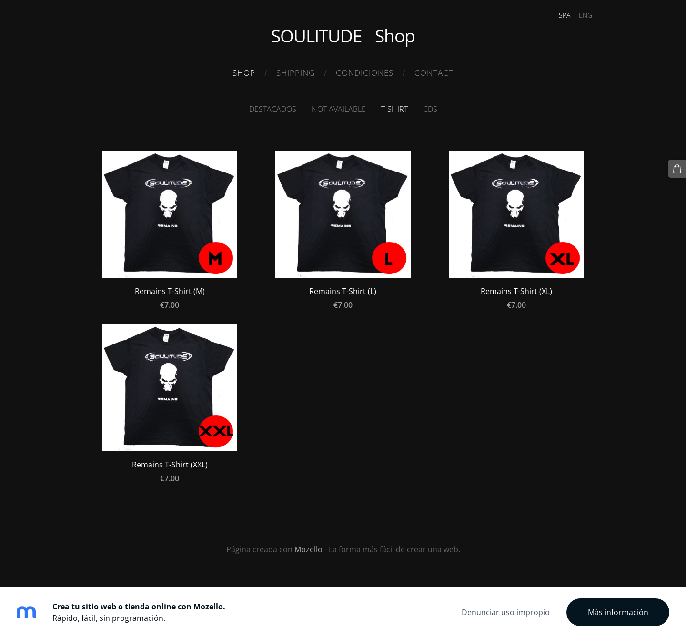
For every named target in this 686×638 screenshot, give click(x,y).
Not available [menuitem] (339, 109)
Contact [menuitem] (434, 72)
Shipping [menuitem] (295, 72)
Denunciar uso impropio (506, 612)
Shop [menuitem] (243, 72)
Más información (618, 612)
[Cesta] (677, 169)
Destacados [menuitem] (272, 109)
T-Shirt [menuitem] (394, 109)
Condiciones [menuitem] (364, 72)
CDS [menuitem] (430, 109)
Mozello (308, 549)
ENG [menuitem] (585, 15)
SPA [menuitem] (564, 15)
